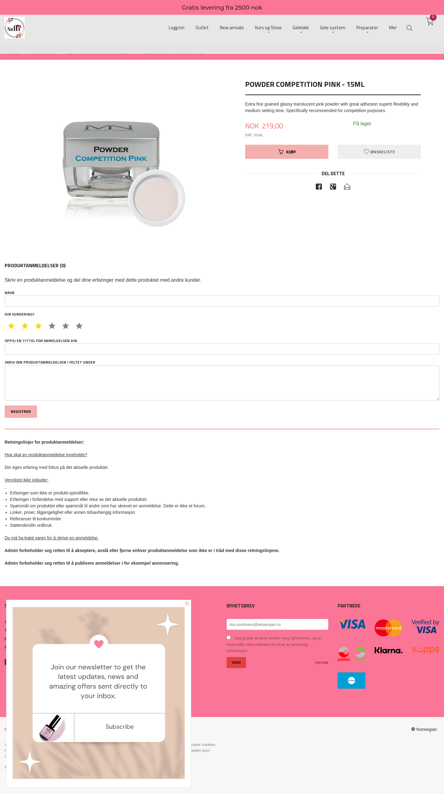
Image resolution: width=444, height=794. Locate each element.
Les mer (321, 662)
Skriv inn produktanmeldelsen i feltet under (222, 380)
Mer (393, 27)
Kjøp (287, 151)
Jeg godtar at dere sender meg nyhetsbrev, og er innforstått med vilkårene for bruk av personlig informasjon (274, 644)
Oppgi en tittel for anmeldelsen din (222, 346)
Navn (222, 298)
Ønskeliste (379, 151)
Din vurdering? (19, 314)
